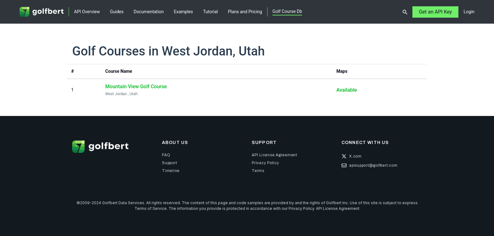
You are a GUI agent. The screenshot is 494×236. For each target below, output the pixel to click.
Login (468, 11)
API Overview (87, 11)
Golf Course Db (287, 11)
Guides (116, 11)
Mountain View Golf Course (136, 86)
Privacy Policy (301, 208)
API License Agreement (337, 208)
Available (346, 90)
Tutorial (210, 11)
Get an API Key (435, 12)
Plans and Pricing (245, 11)
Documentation (149, 11)
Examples (183, 11)
